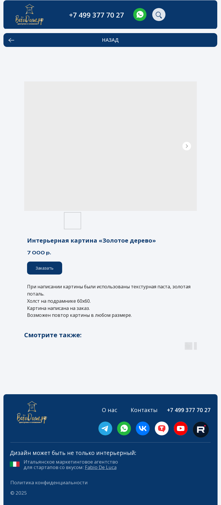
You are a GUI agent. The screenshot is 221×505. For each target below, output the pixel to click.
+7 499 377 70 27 (96, 15)
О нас (109, 410)
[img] (139, 14)
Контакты (144, 410)
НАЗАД (110, 40)
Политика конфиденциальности (49, 482)
